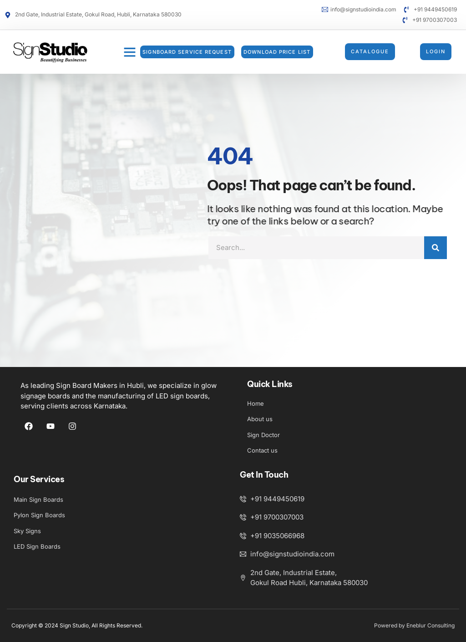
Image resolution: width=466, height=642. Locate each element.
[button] (129, 51)
